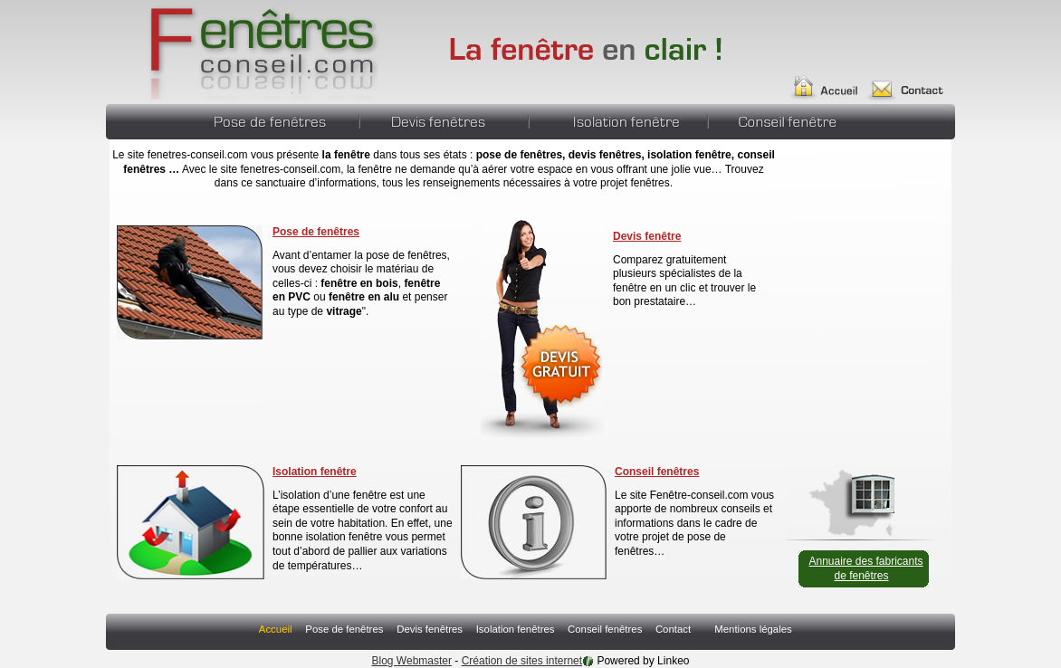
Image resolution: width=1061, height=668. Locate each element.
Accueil (831, 80)
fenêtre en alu (364, 297)
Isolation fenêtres (618, 119)
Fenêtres (244, 50)
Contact (913, 80)
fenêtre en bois (358, 283)
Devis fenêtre (647, 236)
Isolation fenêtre (314, 471)
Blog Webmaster (412, 660)
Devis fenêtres (443, 119)
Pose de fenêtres (274, 119)
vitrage (342, 311)
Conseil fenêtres (778, 119)
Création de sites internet (522, 660)
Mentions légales (752, 629)
